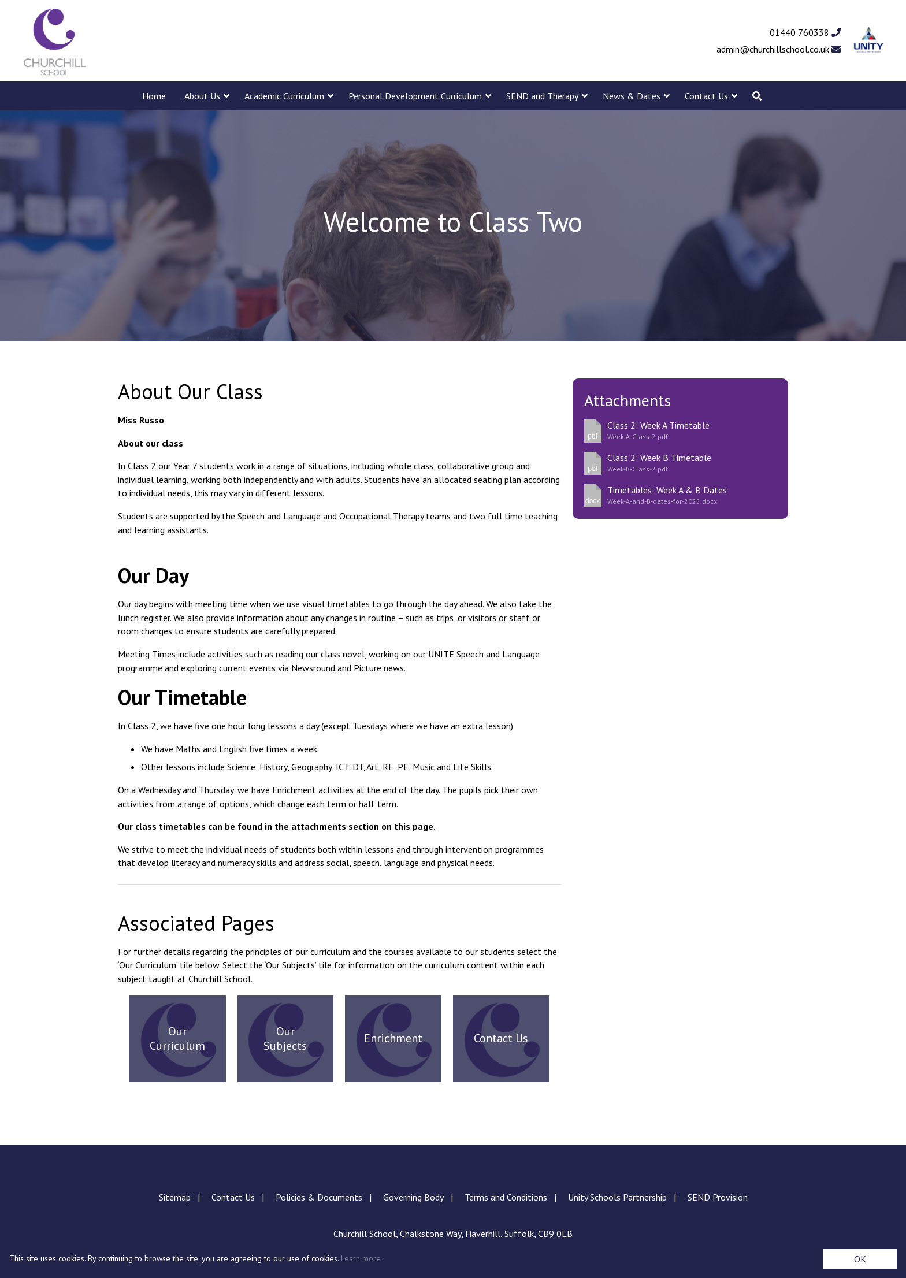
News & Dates (631, 96)
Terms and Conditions (506, 1197)
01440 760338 (805, 32)
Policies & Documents (319, 1197)
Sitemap (175, 1197)
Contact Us (706, 96)
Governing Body (413, 1197)
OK (860, 1259)
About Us (202, 96)
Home (154, 96)
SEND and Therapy (542, 96)
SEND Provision (718, 1197)
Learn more (361, 1258)
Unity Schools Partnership (617, 1197)
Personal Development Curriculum (415, 96)
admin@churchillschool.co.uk (778, 49)
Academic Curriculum (284, 96)
